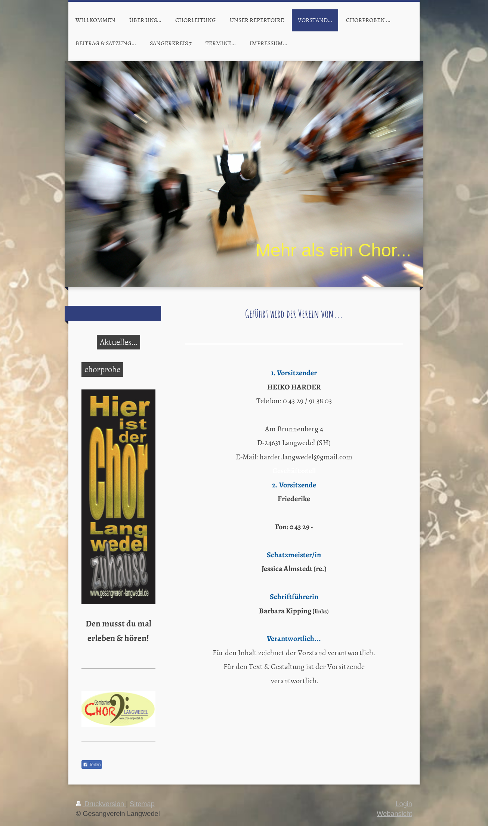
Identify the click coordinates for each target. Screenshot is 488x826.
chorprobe (102, 369)
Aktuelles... (118, 341)
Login (403, 804)
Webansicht (394, 813)
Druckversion (101, 804)
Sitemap (142, 804)
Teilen (92, 764)
